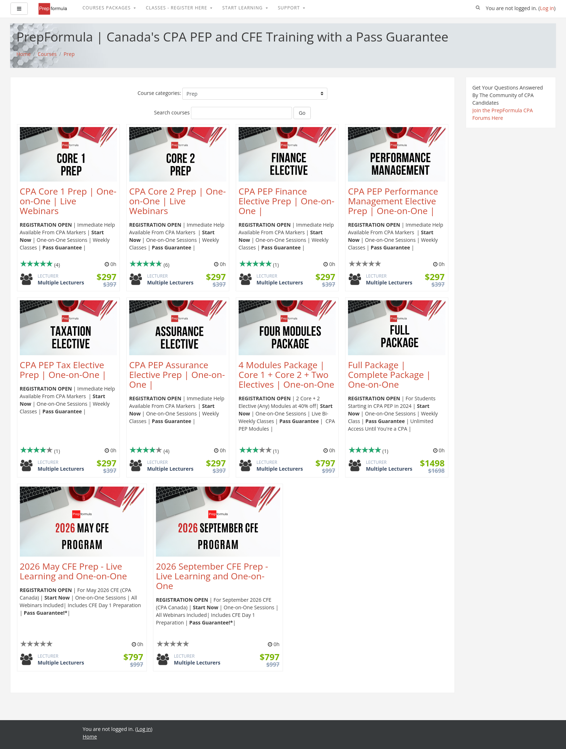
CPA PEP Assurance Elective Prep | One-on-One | (177, 374)
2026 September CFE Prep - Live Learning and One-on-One (212, 576)
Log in (547, 8)
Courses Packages (107, 8)
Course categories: (159, 93)
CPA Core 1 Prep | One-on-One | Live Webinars (68, 201)
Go (302, 112)
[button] (478, 8)
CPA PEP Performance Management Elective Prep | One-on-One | (393, 201)
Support (289, 8)
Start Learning (243, 8)
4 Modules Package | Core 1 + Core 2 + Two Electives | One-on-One (286, 374)
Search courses (172, 112)
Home (90, 736)
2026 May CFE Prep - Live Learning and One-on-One (73, 571)
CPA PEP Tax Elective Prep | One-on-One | (63, 369)
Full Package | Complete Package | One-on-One (389, 374)
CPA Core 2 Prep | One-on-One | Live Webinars (177, 201)
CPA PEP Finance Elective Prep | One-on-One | (287, 201)
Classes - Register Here (177, 8)
